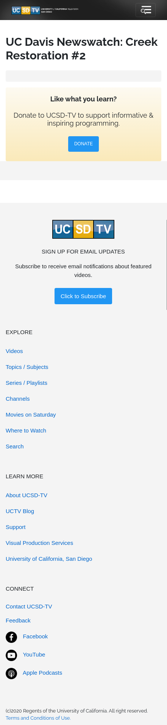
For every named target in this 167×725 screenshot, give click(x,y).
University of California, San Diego (49, 558)
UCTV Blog (20, 511)
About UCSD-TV (26, 495)
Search (15, 446)
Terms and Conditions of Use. (38, 718)
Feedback (18, 620)
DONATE (83, 143)
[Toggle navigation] (146, 10)
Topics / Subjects (27, 367)
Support (16, 527)
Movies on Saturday (31, 414)
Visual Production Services (39, 543)
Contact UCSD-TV (29, 606)
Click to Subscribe (83, 296)
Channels (18, 398)
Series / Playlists (26, 383)
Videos (14, 351)
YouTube (34, 654)
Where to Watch (26, 430)
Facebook (35, 636)
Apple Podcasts (42, 672)
